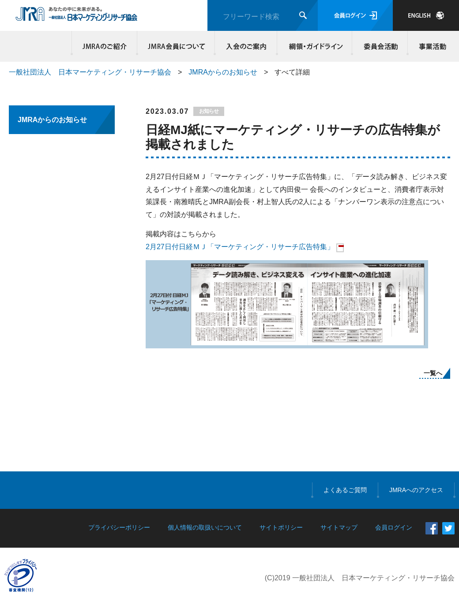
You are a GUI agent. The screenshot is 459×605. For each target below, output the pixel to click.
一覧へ (433, 373)
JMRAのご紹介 (104, 46)
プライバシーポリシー (119, 527)
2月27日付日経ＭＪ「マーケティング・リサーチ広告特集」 (240, 246)
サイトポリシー (281, 527)
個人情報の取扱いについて (205, 527)
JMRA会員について (176, 46)
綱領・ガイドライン (315, 46)
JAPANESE (426, 15)
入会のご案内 (246, 46)
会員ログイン (355, 15)
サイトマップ (338, 527)
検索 (303, 15)
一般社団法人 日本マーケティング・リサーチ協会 (90, 72)
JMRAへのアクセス (416, 489)
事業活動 (431, 46)
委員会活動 (380, 46)
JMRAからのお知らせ (222, 72)
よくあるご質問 (345, 489)
